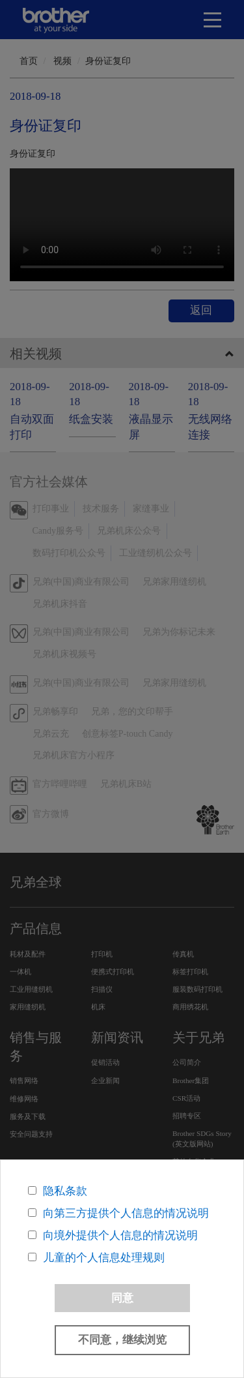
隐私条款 (65, 1191)
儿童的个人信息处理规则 (104, 1257)
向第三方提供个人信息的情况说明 (126, 1213)
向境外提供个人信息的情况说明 (120, 1235)
